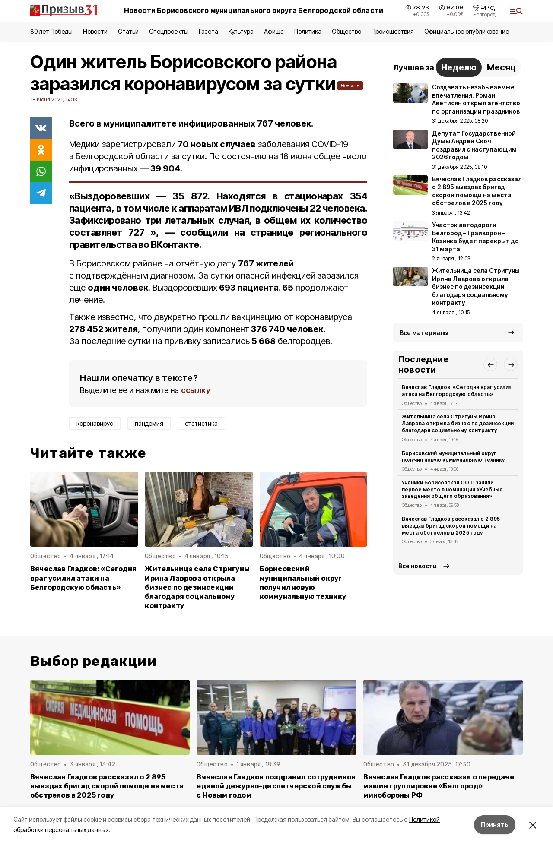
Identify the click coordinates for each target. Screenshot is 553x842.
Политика (307, 31)
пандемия (149, 423)
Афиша (273, 31)
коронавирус (94, 423)
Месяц (501, 67)
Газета (208, 31)
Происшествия (393, 31)
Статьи (128, 31)
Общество (346, 31)
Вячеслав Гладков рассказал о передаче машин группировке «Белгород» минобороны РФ (438, 786)
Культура (241, 31)
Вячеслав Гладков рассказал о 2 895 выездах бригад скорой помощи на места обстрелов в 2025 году (451, 526)
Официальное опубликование (466, 31)
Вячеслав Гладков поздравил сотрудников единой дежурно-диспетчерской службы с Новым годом (276, 786)
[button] (490, 364)
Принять (495, 824)
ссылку (195, 390)
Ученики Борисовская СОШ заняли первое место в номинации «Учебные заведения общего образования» (452, 489)
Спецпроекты (168, 31)
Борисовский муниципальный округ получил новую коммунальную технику (303, 582)
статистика (201, 423)
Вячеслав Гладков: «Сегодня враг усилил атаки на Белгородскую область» (83, 578)
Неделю (459, 67)
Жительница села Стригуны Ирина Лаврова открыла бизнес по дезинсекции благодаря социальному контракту (197, 587)
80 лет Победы (51, 31)
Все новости (417, 566)
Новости (95, 31)
